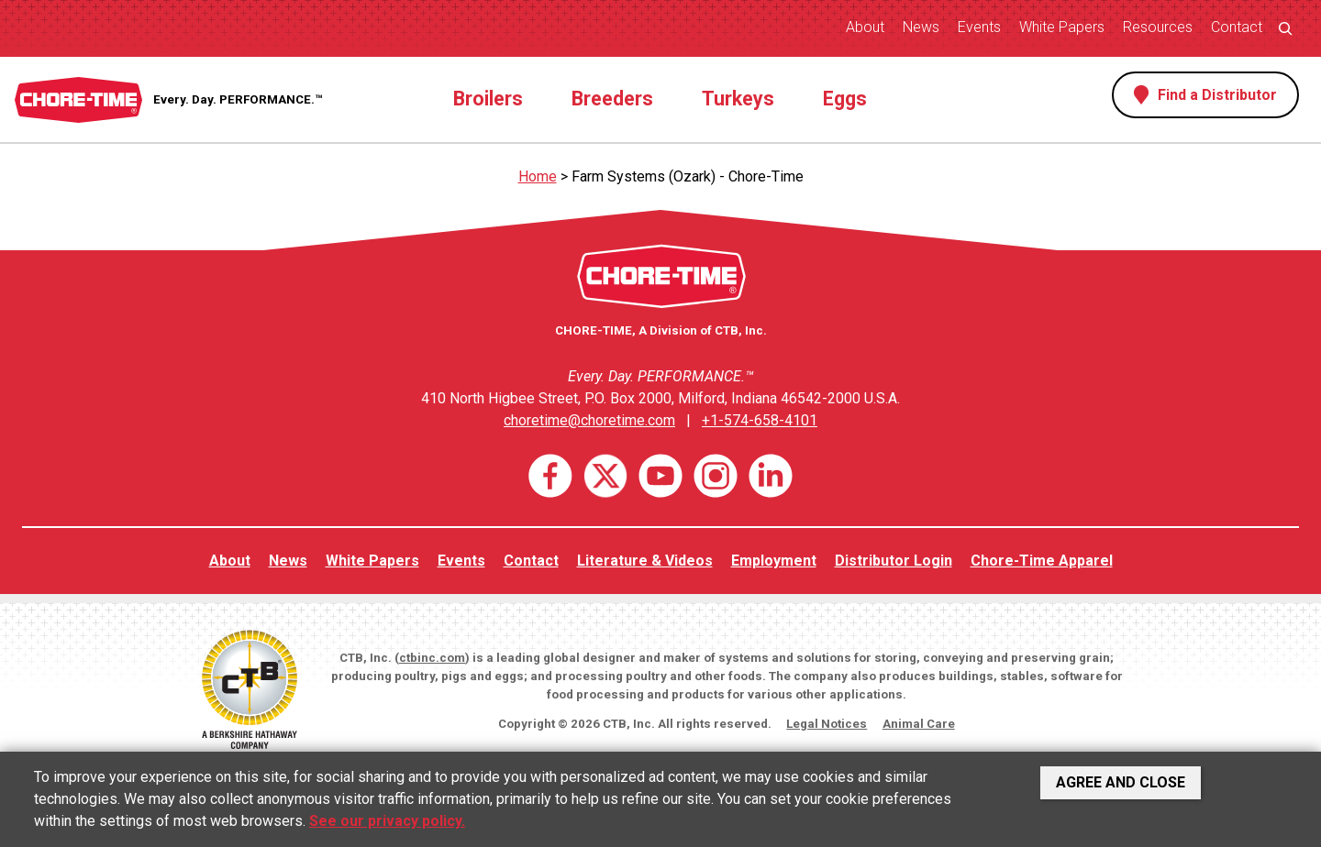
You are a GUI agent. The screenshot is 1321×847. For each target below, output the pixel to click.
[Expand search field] (1285, 28)
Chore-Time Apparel (1042, 560)
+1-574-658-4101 (759, 420)
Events (979, 27)
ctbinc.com (432, 658)
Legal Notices (826, 724)
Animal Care (919, 724)
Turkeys (738, 98)
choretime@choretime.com (589, 420)
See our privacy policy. (387, 821)
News (921, 27)
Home (537, 176)
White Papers (1062, 27)
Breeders (612, 98)
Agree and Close (1120, 782)
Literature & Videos (645, 560)
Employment (773, 560)
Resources (1158, 27)
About (865, 27)
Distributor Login (893, 560)
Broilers (488, 98)
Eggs (845, 98)
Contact (1236, 27)
